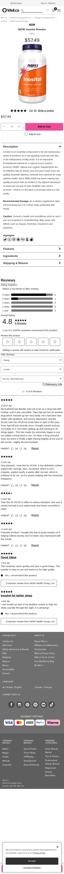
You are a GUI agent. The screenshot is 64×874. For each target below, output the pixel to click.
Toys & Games (52, 756)
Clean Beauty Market (51, 750)
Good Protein (30, 749)
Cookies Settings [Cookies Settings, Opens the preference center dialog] (32, 867)
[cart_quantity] (11, 126)
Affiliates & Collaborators (46, 645)
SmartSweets (30, 761)
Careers (6, 673)
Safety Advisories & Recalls (15, 649)
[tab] (32, 146)
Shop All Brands (31, 764)
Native (5, 749)
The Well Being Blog (44, 661)
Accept (32, 860)
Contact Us (7, 641)
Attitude (6, 761)
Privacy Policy (39, 852)
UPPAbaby (29, 756)
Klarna (5, 665)
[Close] (57, 847)
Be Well (39, 665)
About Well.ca (40, 641)
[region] (32, 857)
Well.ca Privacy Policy (44, 653)
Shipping (6, 657)
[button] (4, 126)
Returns (6, 661)
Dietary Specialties (50, 773)
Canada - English (13, 687)
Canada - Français (43, 687)
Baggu (5, 752)
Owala (5, 756)
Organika (6, 764)
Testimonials (40, 649)
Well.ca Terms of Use (44, 657)
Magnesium (50, 768)
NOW (32, 24)
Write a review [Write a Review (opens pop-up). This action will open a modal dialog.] (46, 110)
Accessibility (8, 669)
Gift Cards (7, 645)
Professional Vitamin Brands (52, 762)
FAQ (4, 653)
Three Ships (29, 752)
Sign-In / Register (48, 3)
